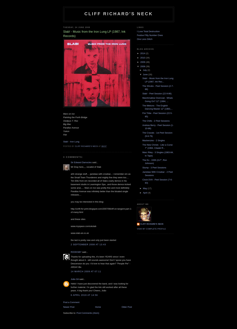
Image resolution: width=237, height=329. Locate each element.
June (145, 74)
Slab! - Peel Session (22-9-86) (156, 93)
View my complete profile (151, 229)
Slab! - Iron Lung (71, 141)
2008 (143, 66)
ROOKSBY (76, 252)
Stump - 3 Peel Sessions (154, 167)
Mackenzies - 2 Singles (153, 140)
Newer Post (68, 307)
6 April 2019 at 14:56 (84, 295)
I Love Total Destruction (148, 31)
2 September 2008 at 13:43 (88, 244)
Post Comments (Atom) (88, 313)
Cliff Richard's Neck (118, 13)
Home (98, 307)
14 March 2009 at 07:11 (86, 271)
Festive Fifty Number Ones (150, 35)
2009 (143, 62)
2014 (143, 53)
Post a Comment (71, 302)
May (145, 188)
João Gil (75, 279)
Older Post (127, 307)
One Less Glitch (145, 39)
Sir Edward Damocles (81, 162)
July (145, 70)
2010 (143, 57)
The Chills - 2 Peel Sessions (156, 121)
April (145, 192)
